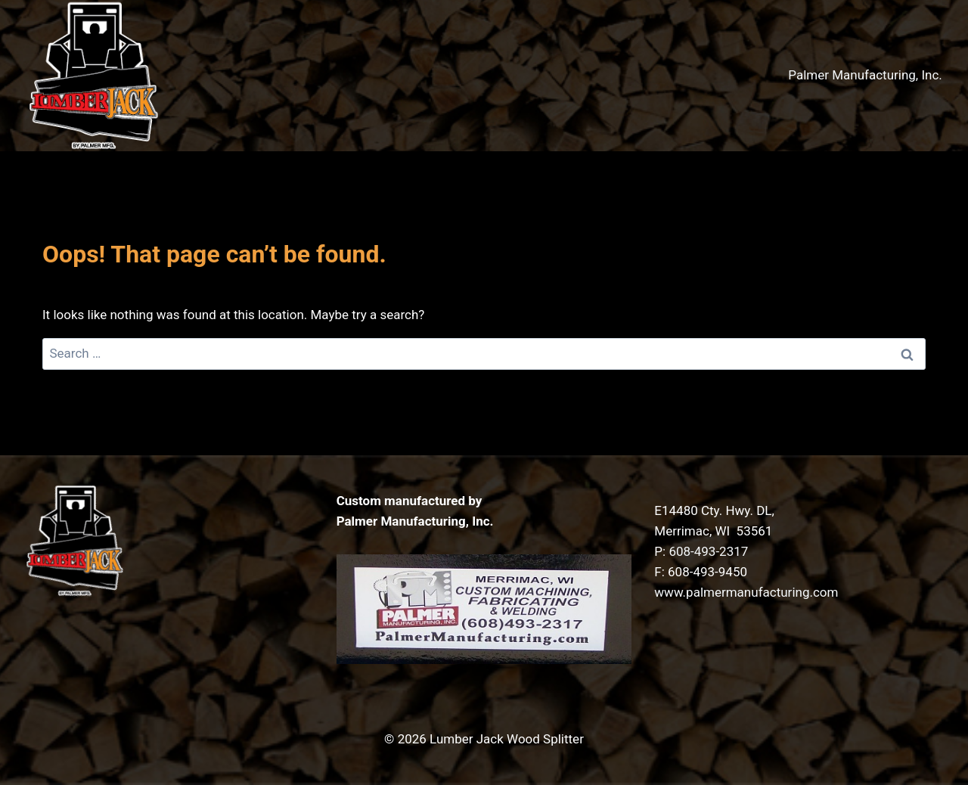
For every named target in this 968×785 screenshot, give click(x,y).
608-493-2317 (708, 551)
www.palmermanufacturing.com (746, 592)
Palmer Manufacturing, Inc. (865, 74)
